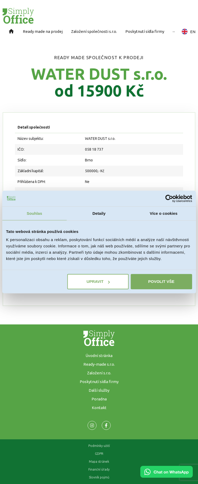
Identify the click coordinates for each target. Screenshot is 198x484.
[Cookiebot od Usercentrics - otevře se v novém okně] (169, 198)
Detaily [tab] (99, 213)
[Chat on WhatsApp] (166, 475)
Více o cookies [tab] (164, 213)
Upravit (98, 281)
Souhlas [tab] (34, 213)
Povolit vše (161, 281)
